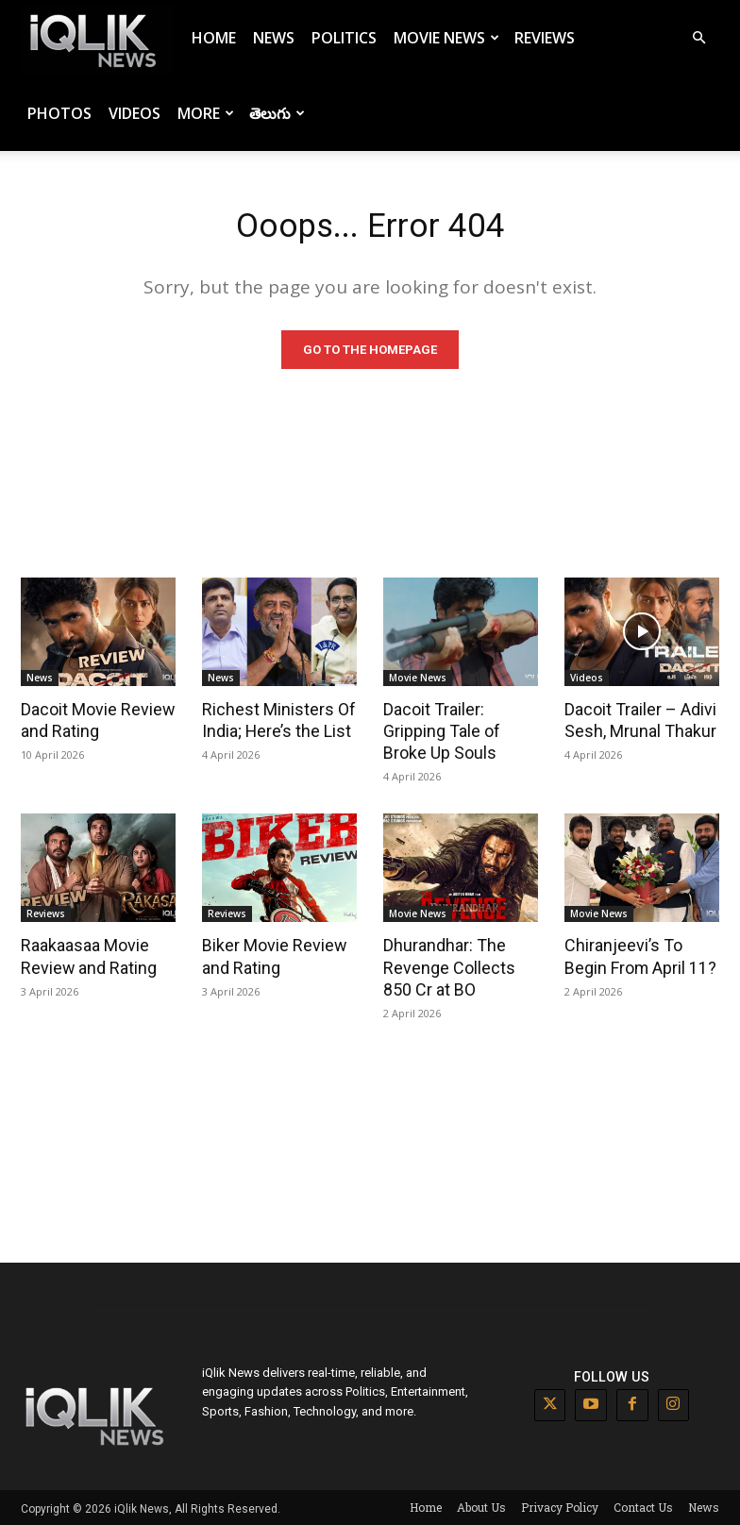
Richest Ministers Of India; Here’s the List (274, 723)
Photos (59, 113)
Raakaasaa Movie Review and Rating (85, 956)
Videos (134, 113)
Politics (344, 37)
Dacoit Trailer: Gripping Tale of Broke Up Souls (439, 733)
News (273, 37)
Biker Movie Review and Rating (269, 956)
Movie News (446, 37)
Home (214, 37)
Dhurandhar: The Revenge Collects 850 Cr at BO (460, 966)
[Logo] (96, 38)
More (205, 113)
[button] (698, 38)
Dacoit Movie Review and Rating (94, 723)
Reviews (544, 37)
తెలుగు (277, 113)
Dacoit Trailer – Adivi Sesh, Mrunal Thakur (638, 723)
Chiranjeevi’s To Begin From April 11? (641, 956)
